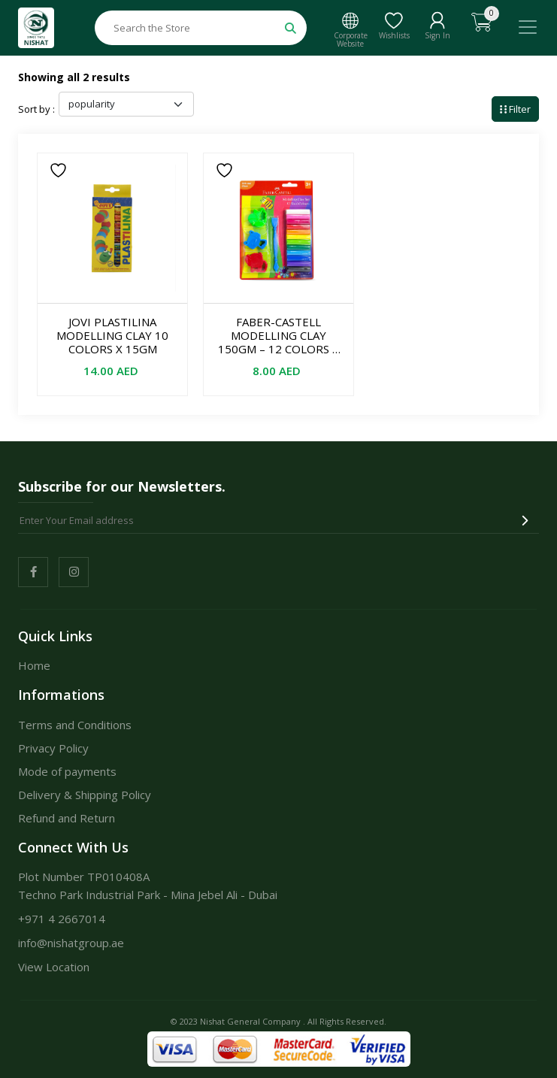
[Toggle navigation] (528, 27)
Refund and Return (66, 817)
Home (34, 665)
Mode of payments (67, 771)
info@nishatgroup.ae (71, 942)
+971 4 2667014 (61, 918)
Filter (515, 109)
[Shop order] (126, 104)
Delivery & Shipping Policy (84, 794)
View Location (53, 966)
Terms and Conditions (75, 724)
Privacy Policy (53, 748)
